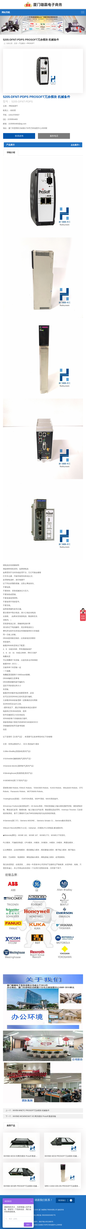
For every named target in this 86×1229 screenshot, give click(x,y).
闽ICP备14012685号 (46, 1222)
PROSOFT (30, 43)
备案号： (36, 1222)
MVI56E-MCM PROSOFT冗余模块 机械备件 (62, 1156)
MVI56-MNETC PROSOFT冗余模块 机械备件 (31, 1110)
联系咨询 (19, 136)
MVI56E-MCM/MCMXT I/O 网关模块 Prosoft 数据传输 (34, 1116)
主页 (15, 43)
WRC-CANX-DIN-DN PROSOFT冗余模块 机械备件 (63, 1186)
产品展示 (22, 43)
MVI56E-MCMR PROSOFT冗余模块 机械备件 (22, 1186)
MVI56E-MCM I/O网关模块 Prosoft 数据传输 (21, 1156)
